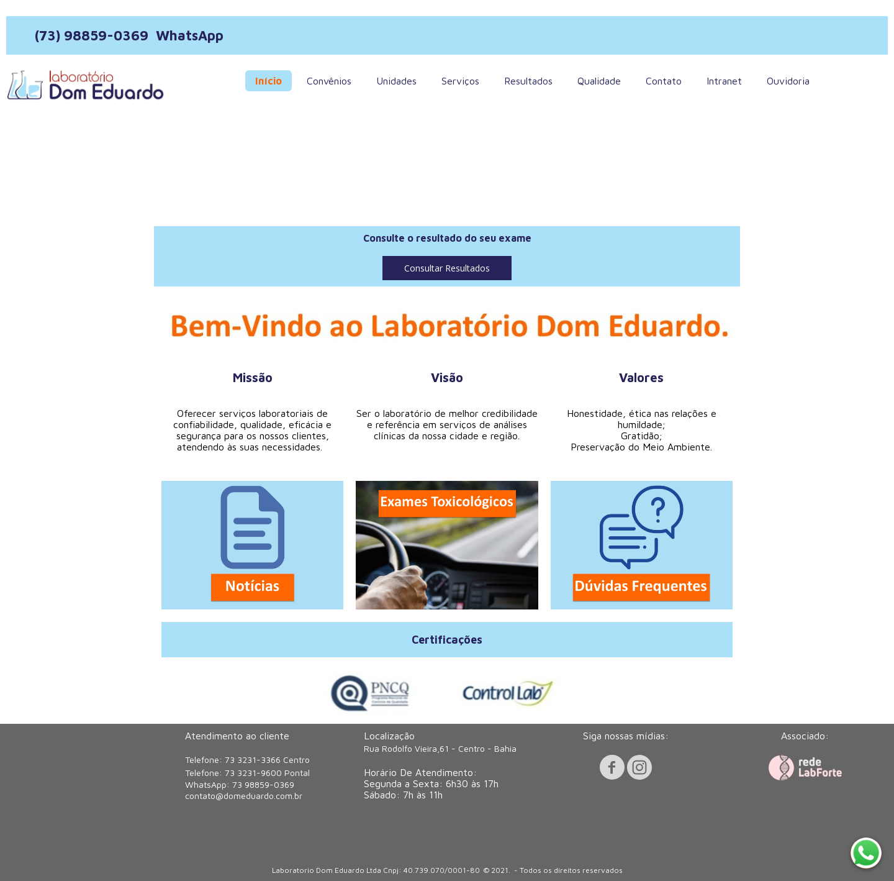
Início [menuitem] (268, 80)
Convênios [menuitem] (329, 80)
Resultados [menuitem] (528, 80)
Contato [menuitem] (664, 80)
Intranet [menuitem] (724, 80)
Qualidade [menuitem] (599, 80)
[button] (447, 268)
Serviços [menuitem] (460, 80)
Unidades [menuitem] (396, 80)
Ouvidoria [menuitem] (788, 80)
